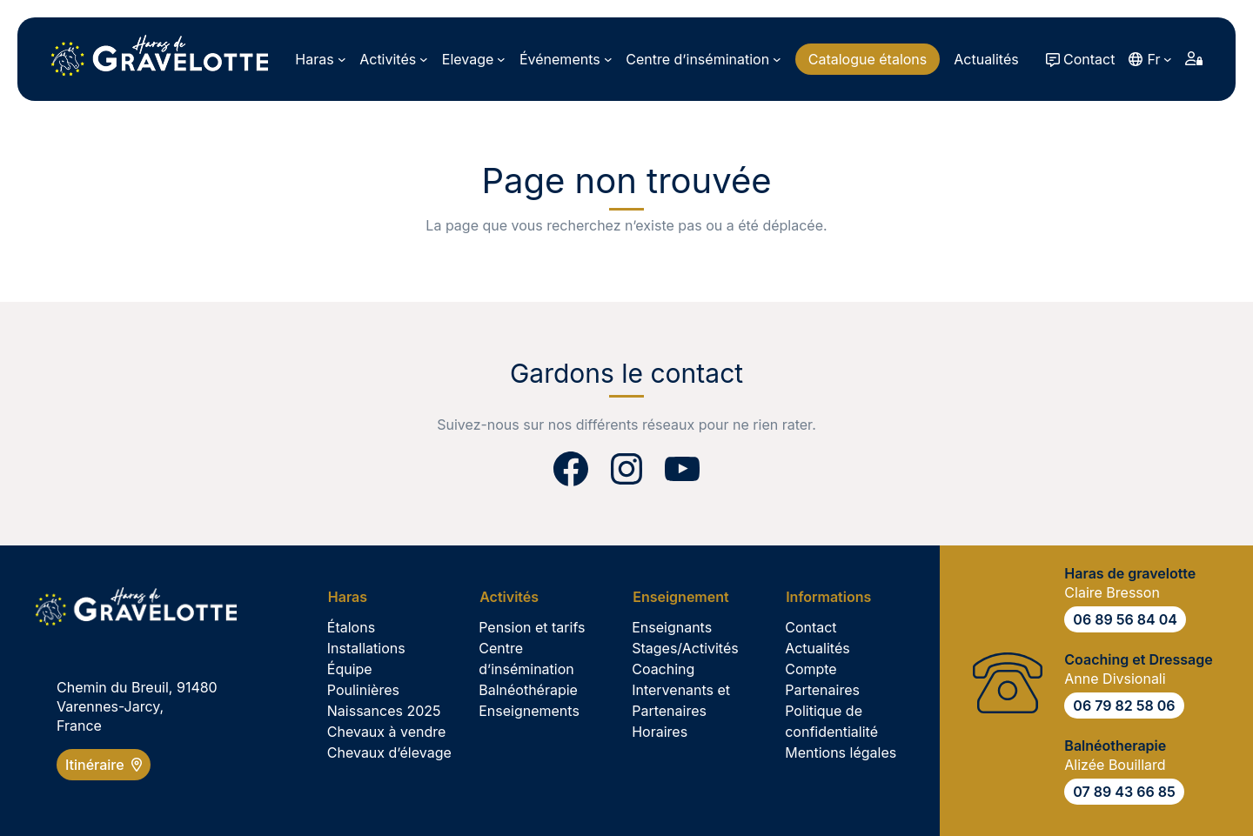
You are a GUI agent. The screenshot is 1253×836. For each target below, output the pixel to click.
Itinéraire (103, 764)
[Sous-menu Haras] (320, 59)
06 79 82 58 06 (1124, 705)
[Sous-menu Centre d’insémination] (703, 59)
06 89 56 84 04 (1125, 619)
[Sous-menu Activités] (393, 59)
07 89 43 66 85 (1124, 791)
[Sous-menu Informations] (834, 596)
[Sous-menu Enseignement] (686, 596)
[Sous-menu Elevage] (474, 59)
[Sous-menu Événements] (565, 59)
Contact (1089, 59)
